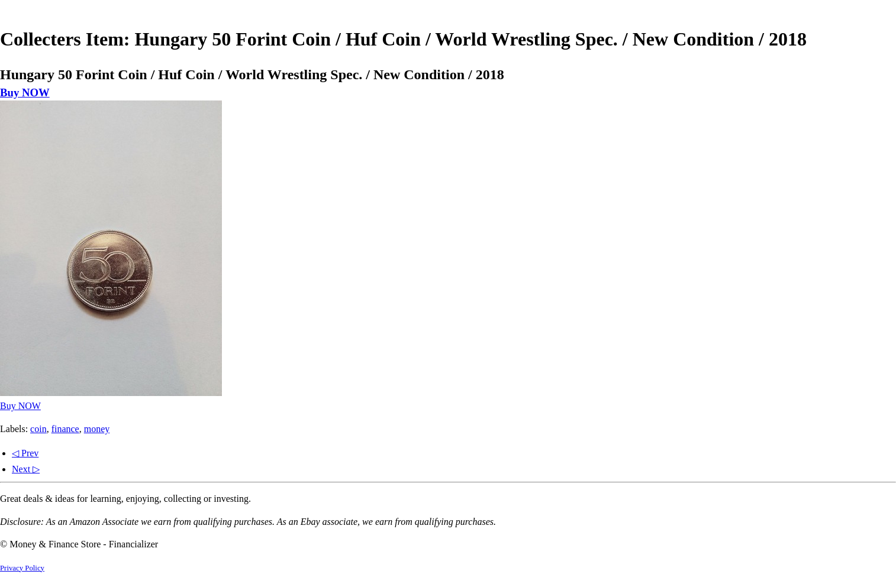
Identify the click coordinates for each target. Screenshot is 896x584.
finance (65, 429)
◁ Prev (25, 453)
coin (38, 429)
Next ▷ (26, 469)
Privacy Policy (22, 568)
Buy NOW (25, 92)
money (97, 429)
